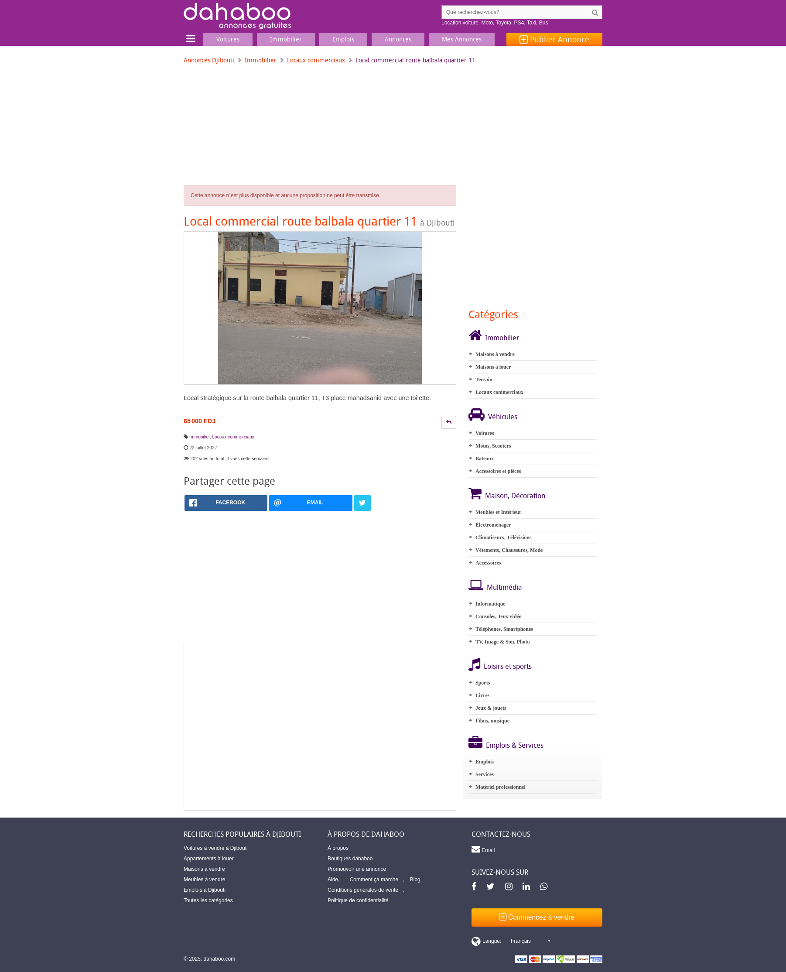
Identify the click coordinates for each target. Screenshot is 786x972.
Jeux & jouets (490, 708)
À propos (338, 848)
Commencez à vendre (537, 917)
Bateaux (484, 458)
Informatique (490, 604)
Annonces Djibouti (209, 60)
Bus (543, 23)
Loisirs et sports (508, 666)
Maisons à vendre (495, 354)
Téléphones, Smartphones (504, 629)
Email (483, 849)
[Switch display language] (510, 941)
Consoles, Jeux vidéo (498, 616)
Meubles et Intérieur (498, 512)
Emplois (484, 762)
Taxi (531, 23)
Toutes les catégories (208, 900)
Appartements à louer (209, 859)
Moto (487, 23)
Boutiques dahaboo (350, 859)
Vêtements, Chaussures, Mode (509, 550)
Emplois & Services (514, 745)
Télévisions (519, 537)
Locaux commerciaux (316, 60)
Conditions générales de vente (363, 890)
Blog (415, 879)
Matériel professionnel (500, 787)
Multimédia (504, 587)
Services (484, 774)
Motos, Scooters (493, 446)
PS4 (519, 23)
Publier (554, 39)
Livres (482, 695)
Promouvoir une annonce (357, 869)
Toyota (503, 23)
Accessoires (488, 563)
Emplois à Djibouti (205, 890)
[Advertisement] (320, 726)
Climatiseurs (489, 537)
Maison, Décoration (515, 495)
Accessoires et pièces (498, 471)
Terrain (483, 379)
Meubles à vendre (204, 879)
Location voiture (459, 23)
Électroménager (493, 525)
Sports (482, 683)
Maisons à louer (493, 367)
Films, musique (492, 721)
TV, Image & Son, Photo (502, 642)
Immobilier (261, 60)
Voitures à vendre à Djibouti (216, 848)
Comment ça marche (374, 879)
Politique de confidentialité (358, 900)
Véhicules (502, 416)
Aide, (333, 879)
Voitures (484, 433)
